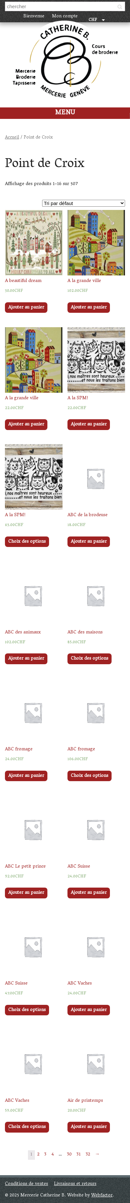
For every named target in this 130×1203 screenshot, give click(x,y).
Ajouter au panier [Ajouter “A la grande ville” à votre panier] (89, 307)
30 (69, 1154)
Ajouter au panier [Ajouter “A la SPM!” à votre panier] (89, 424)
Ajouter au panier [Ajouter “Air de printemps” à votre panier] (89, 1127)
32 (88, 1154)
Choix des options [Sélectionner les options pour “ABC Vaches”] (27, 1127)
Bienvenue (33, 16)
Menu (65, 113)
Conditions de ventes (26, 1184)
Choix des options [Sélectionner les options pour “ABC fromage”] (89, 776)
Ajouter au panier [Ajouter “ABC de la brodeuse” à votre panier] (89, 541)
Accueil (12, 137)
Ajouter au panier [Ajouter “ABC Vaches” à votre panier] (89, 1010)
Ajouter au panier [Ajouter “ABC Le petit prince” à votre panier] (26, 893)
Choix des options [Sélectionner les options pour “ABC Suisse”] (27, 1010)
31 (78, 1154)
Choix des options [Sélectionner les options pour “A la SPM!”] (27, 541)
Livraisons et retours (75, 1184)
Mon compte (65, 16)
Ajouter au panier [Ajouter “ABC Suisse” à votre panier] (89, 893)
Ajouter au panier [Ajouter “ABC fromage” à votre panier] (26, 776)
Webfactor (102, 1195)
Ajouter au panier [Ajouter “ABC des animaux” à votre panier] (26, 658)
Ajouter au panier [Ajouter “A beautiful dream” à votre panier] (26, 307)
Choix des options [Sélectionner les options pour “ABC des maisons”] (89, 658)
